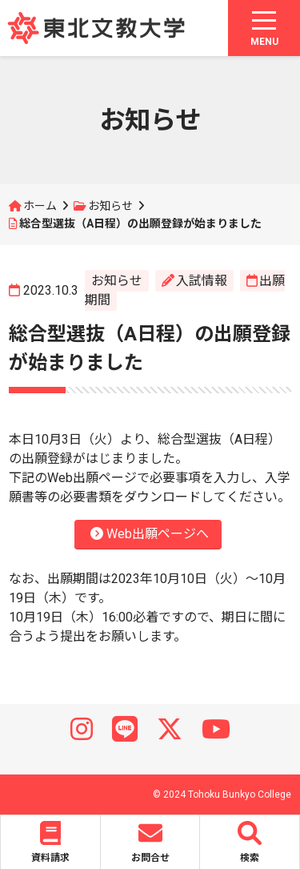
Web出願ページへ (149, 533)
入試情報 (201, 280)
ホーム (40, 205)
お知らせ (110, 205)
